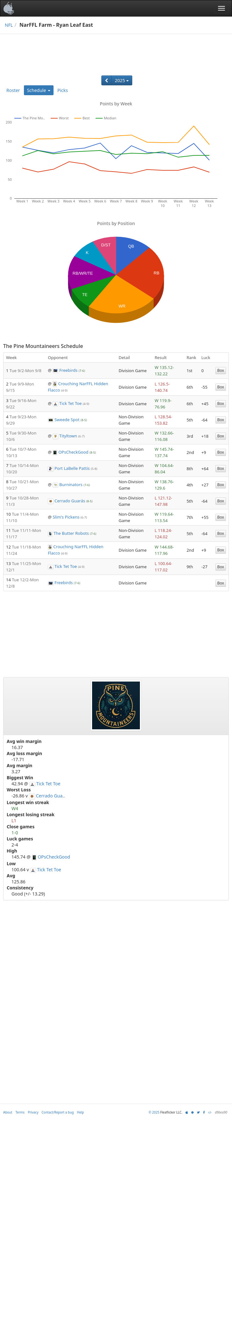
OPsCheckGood (73, 452)
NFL (9, 25)
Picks (62, 90)
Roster (13, 90)
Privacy (33, 1112)
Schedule (38, 90)
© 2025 (154, 1112)
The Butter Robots (71, 533)
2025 (122, 80)
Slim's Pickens (66, 517)
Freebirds (68, 370)
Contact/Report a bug (58, 1112)
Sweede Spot (66, 419)
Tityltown (68, 436)
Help (80, 1112)
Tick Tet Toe (70, 403)
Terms (20, 1112)
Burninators (71, 484)
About (7, 1112)
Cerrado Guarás (69, 501)
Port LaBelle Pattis (72, 468)
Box (220, 370)
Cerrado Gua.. (50, 796)
